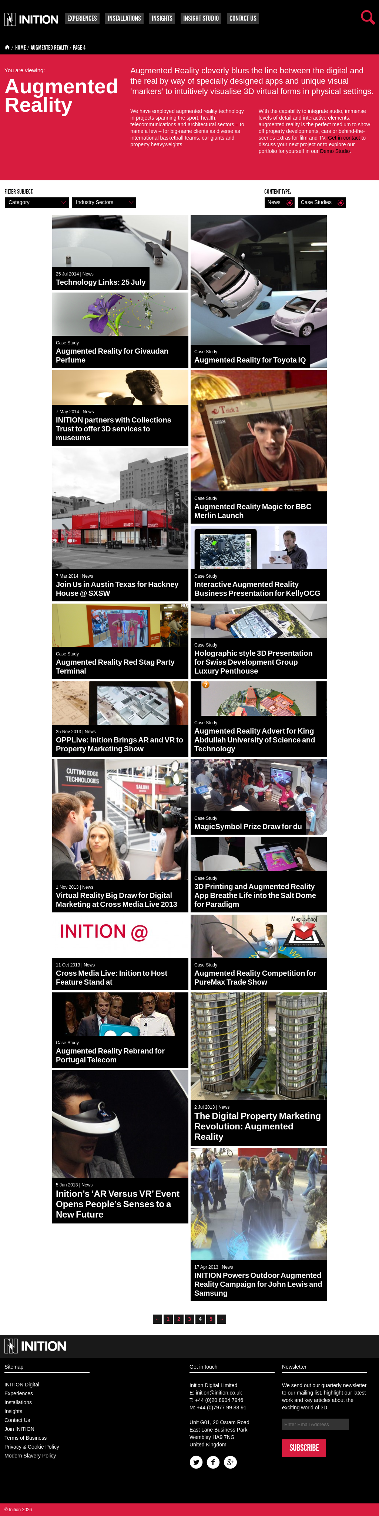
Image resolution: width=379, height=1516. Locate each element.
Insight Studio (201, 18)
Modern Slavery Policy (30, 1456)
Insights (162, 18)
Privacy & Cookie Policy (31, 1447)
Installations (124, 18)
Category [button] (36, 202)
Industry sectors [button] (103, 202)
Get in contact (344, 138)
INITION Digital (21, 1385)
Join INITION (19, 1429)
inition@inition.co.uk (219, 1393)
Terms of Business (25, 1438)
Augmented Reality (49, 48)
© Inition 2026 (18, 1509)
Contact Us (242, 18)
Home (20, 48)
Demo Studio (335, 151)
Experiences (82, 18)
